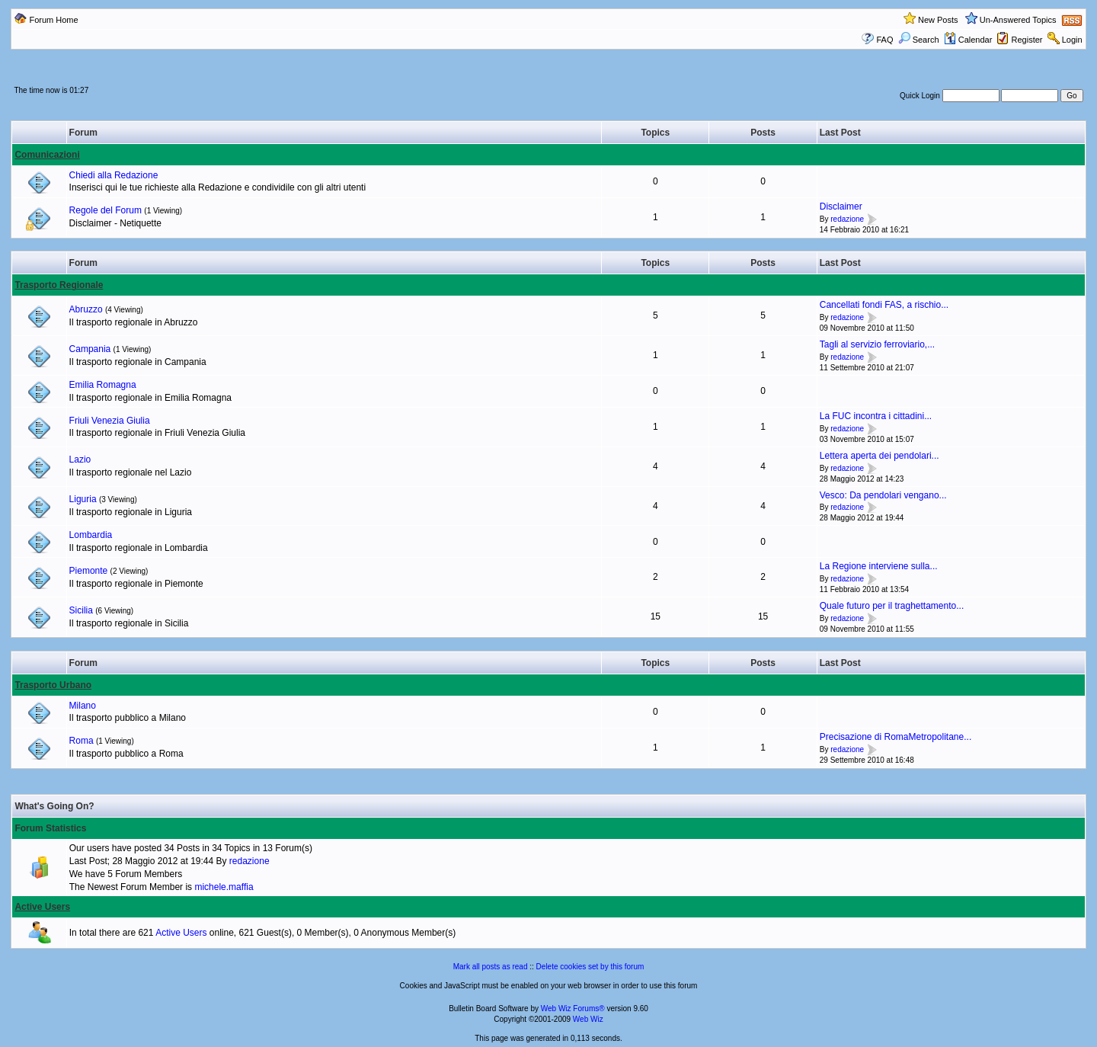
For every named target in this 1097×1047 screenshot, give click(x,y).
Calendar (968, 39)
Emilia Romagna (102, 384)
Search (918, 39)
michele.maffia (223, 887)
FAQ (884, 39)
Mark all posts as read (490, 966)
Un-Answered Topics (1018, 19)
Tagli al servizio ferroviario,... (877, 344)
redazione (847, 219)
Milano (82, 705)
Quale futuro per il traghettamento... (892, 605)
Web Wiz (588, 1019)
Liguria (83, 499)
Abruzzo (86, 309)
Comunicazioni (46, 154)
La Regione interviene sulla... (879, 566)
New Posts (938, 19)
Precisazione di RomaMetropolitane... (895, 737)
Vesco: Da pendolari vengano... (883, 495)
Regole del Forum (105, 210)
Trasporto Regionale (58, 285)
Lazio (80, 459)
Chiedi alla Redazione (113, 175)
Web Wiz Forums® (573, 1008)
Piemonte (88, 570)
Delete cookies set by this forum (590, 966)
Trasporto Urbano (52, 685)
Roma (81, 740)
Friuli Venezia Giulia (109, 420)
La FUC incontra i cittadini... (876, 416)
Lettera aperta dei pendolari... (879, 455)
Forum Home (53, 19)
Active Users (42, 906)
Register (1027, 39)
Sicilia (81, 610)
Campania (90, 349)
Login (1072, 39)
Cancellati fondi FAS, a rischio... (884, 304)
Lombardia (91, 535)
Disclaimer (841, 206)
